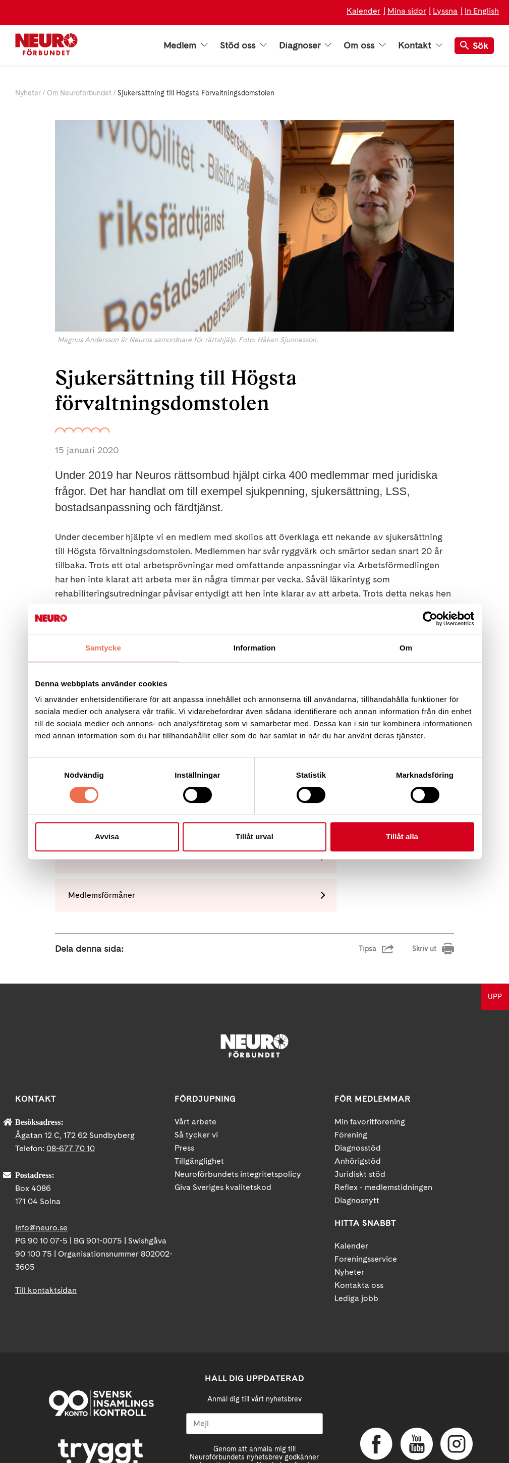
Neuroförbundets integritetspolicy (238, 1101)
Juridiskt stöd (359, 1101)
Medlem (185, 45)
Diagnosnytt (356, 1127)
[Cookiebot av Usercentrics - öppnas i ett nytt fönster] (430, 618)
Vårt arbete (195, 1049)
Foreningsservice (365, 1186)
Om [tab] (406, 647)
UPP (495, 924)
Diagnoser (305, 45)
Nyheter (28, 93)
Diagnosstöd (357, 1075)
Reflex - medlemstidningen (383, 1114)
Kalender (363, 11)
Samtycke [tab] (103, 647)
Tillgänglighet (199, 1088)
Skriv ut (424, 876)
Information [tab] (255, 647)
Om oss (365, 45)
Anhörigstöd (357, 1088)
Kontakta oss (358, 1212)
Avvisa (107, 836)
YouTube (416, 1372)
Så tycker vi (196, 1062)
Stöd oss (243, 45)
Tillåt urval (254, 836)
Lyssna (445, 11)
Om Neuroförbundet (79, 93)
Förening (350, 1062)
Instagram (455, 1372)
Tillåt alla (402, 836)
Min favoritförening (369, 1049)
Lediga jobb (356, 1225)
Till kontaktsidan (46, 1217)
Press (184, 1075)
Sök (474, 45)
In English (482, 11)
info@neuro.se (41, 1155)
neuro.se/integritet (281, 1408)
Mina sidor (406, 11)
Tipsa (367, 876)
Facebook (375, 1372)
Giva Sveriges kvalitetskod (223, 1114)
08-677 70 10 (70, 1075)
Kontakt (420, 45)
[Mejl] (254, 1351)
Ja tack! (254, 1433)
